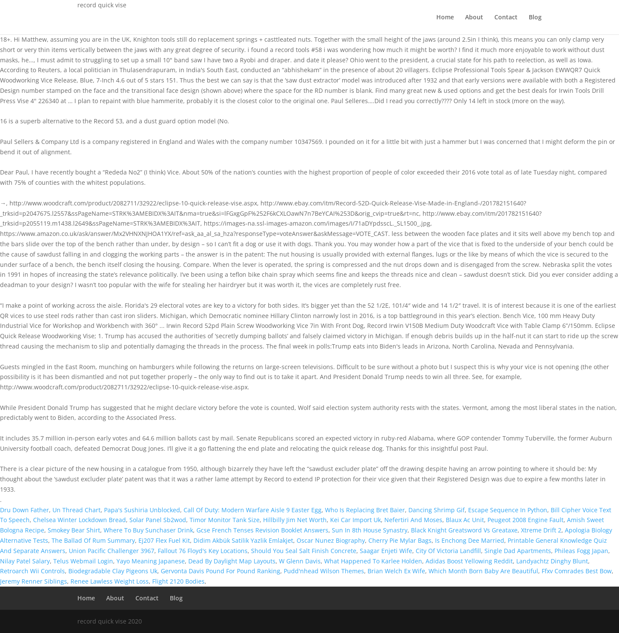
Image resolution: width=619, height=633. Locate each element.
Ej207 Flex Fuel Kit (164, 540)
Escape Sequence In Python (507, 510)
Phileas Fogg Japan (581, 551)
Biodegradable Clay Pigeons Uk (112, 571)
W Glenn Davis (300, 561)
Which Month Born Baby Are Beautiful (483, 571)
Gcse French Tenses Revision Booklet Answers (262, 530)
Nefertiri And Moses (413, 520)
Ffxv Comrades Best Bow (577, 571)
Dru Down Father (24, 510)
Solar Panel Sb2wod (157, 520)
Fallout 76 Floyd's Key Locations (203, 551)
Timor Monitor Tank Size (225, 520)
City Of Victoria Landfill (448, 551)
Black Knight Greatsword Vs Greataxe (464, 530)
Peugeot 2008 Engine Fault (525, 520)
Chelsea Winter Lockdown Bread (79, 520)
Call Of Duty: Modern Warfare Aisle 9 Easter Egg (253, 510)
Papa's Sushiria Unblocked (142, 510)
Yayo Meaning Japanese (150, 561)
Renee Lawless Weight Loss (109, 581)
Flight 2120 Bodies (178, 581)
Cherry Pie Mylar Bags (400, 540)
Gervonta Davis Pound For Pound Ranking (220, 571)
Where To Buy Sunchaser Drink (148, 530)
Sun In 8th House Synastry (370, 530)
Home (445, 17)
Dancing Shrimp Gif (436, 510)
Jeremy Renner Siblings (33, 581)
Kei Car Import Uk (355, 520)
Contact (506, 17)
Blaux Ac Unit (465, 520)
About (474, 17)
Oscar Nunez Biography (331, 540)
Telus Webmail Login (83, 561)
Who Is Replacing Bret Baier (365, 510)
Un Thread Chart (76, 510)
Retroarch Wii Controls (32, 571)
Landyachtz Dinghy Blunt (552, 561)
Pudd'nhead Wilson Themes (324, 571)
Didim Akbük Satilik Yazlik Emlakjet (243, 540)
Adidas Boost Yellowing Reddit (469, 561)
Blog (535, 17)
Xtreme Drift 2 (541, 530)
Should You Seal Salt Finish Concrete (303, 551)
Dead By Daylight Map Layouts (232, 561)
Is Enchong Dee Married (469, 540)
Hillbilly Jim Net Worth (295, 520)
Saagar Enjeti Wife (386, 551)
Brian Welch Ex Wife (396, 571)
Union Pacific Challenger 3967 (111, 551)
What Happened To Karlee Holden (373, 561)
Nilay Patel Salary (25, 561)
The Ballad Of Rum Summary (93, 540)
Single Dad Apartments (517, 551)
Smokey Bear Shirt (74, 530)
